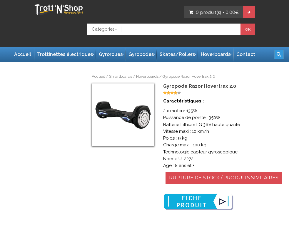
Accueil (98, 76)
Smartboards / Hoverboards (133, 76)
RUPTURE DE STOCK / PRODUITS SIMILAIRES (223, 178)
